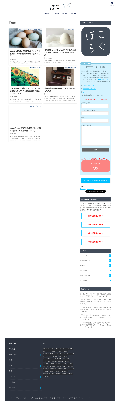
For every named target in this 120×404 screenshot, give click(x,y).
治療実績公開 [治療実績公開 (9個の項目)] (46, 373)
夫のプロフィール (46, 398)
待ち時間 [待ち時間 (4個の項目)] (45, 371)
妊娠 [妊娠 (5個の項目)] (64, 366)
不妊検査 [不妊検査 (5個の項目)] (45, 363)
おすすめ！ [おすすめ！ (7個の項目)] (53, 351)
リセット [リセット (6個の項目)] (67, 361)
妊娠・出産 (73, 13)
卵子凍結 (64, 13)
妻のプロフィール (59, 398)
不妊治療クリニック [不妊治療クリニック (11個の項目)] (61, 363)
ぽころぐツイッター (89, 86)
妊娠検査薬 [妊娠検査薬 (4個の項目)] (70, 366)
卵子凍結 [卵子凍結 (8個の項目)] (59, 366)
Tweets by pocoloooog (87, 189)
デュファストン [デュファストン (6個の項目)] (63, 356)
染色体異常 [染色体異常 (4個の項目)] (65, 371)
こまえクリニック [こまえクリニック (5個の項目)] (62, 351)
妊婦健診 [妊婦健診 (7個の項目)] (60, 368)
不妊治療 (56, 13)
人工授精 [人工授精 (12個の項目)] (70, 363)
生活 (10, 365)
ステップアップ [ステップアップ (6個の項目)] (47, 356)
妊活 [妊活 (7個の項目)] (65, 368)
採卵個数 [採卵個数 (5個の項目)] (52, 371)
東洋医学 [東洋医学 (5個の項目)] (58, 371)
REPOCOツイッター (89, 89)
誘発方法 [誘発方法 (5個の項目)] (70, 373)
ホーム (10, 398)
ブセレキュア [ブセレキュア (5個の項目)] (46, 361)
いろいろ (12, 377)
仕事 (10, 371)
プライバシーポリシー (21, 398)
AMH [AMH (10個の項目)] (57, 348)
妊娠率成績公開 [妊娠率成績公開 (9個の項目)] (52, 368)
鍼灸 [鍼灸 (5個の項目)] (48, 376)
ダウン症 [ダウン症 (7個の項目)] (55, 356)
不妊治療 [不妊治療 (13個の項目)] (52, 363)
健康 (83, 265)
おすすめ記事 (47, 13)
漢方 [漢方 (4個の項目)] (53, 373)
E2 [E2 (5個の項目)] (60, 348)
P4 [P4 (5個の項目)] (48, 351)
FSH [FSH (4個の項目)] (64, 348)
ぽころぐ (76, 398)
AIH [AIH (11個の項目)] (53, 348)
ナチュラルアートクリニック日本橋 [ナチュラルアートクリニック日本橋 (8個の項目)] (52, 358)
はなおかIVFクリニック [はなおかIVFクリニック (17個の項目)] (49, 353)
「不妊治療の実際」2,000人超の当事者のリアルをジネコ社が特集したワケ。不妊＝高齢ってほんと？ (95, 317)
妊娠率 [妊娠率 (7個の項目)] (45, 368)
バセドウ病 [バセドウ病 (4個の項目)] (66, 358)
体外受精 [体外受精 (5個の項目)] (45, 366)
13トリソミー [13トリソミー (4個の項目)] (46, 348)
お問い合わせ (34, 398)
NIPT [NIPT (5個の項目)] (44, 351)
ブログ (83, 255)
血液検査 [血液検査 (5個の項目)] (64, 373)
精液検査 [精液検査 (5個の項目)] (58, 373)
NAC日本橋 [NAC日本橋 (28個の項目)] (69, 348)
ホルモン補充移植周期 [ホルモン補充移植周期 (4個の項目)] (57, 361)
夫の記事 (84, 270)
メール (85, 92)
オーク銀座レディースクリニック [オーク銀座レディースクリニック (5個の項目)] (65, 353)
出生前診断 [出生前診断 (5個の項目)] (52, 366)
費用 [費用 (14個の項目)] (44, 376)
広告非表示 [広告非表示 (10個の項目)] (71, 368)
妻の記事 (84, 280)
